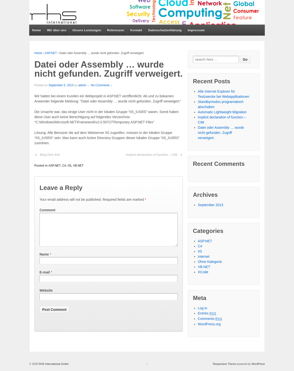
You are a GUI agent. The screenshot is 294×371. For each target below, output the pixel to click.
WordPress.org (209, 324)
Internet (203, 256)
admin (82, 85)
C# (64, 165)
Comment (47, 210)
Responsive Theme (224, 363)
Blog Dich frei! (50, 155)
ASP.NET (51, 53)
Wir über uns (56, 30)
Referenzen (115, 30)
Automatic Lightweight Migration (222, 112)
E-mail (45, 278)
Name (44, 260)
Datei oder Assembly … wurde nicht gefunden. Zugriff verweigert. (221, 133)
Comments (210, 319)
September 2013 (210, 205)
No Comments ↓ (101, 85)
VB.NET (78, 165)
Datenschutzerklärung (165, 30)
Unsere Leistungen (86, 30)
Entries (207, 313)
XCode (203, 272)
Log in (202, 308)
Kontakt (136, 30)
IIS (69, 165)
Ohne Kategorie (210, 262)
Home (36, 30)
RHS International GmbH (53, 363)
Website (46, 296)
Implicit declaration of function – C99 (151, 155)
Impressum (195, 30)
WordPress (258, 363)
